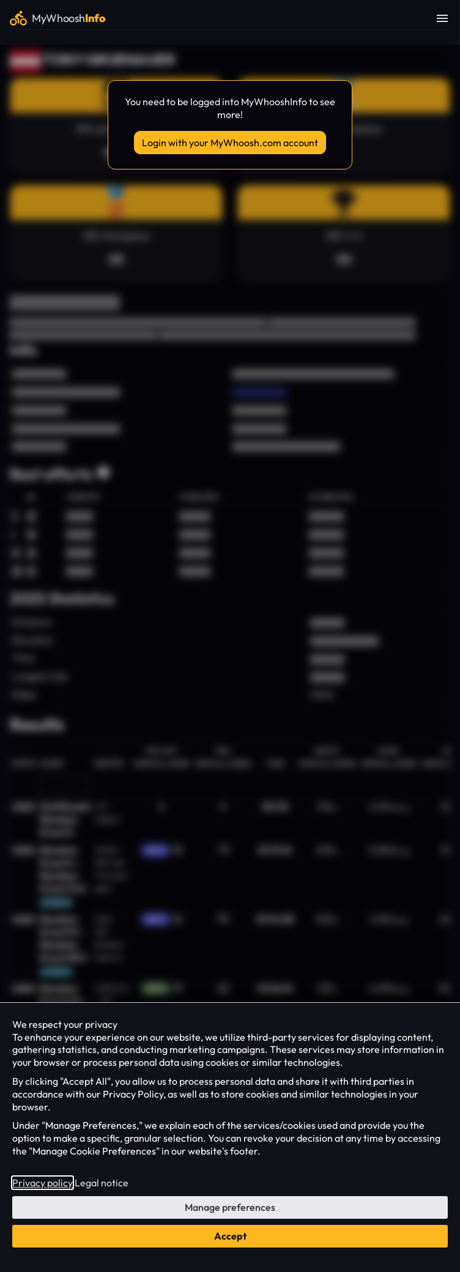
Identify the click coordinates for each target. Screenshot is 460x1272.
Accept (230, 1236)
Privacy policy (42, 1183)
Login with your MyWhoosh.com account (230, 142)
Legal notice (101, 1183)
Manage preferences (230, 1207)
